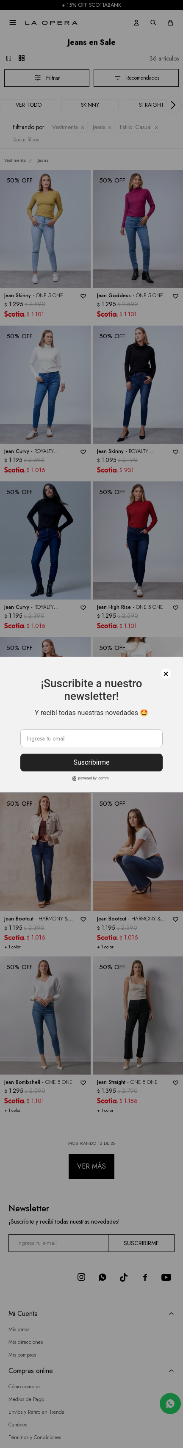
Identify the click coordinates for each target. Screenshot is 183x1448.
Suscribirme (91, 762)
